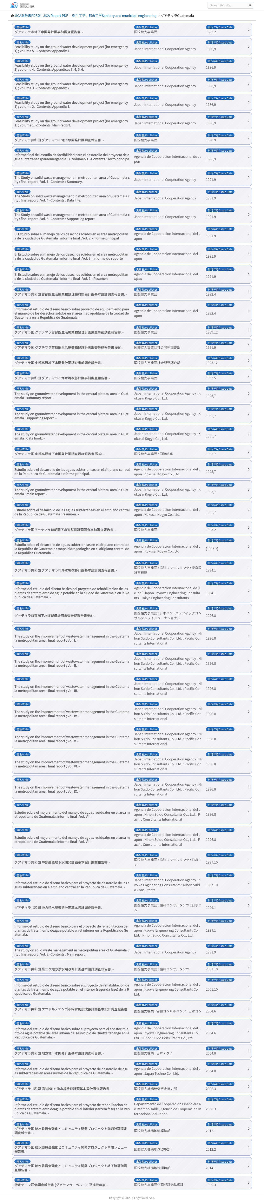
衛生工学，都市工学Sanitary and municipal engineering (114, 15)
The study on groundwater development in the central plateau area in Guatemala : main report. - (71, 492)
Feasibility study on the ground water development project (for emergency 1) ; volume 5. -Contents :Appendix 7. (71, 49)
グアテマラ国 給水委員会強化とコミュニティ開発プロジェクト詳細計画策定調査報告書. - (70, 1131)
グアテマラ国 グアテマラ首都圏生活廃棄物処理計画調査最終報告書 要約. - (69, 347)
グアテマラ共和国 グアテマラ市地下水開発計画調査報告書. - (59, 140)
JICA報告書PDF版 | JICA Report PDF (41, 15)
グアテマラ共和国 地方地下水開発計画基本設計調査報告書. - (59, 1053)
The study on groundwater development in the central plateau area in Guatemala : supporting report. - (71, 416)
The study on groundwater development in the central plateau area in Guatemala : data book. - (71, 436)
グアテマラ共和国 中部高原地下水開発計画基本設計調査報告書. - (62, 862)
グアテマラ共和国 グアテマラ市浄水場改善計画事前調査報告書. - (62, 378)
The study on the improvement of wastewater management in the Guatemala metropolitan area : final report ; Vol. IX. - (71, 789)
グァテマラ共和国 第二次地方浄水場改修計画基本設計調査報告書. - (64, 969)
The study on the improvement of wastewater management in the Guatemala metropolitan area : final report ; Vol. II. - (71, 663)
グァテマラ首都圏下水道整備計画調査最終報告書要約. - (55, 615)
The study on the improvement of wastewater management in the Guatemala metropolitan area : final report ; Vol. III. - (71, 688)
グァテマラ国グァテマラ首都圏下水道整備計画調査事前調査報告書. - (65, 530)
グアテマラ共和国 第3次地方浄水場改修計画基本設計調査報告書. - (63, 1089)
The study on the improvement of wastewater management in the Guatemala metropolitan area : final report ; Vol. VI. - (71, 764)
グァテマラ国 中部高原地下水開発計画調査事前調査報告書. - (59, 363)
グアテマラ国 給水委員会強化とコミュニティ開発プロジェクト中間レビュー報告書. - (70, 1149)
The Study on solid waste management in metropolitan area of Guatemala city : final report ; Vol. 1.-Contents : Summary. (72, 179)
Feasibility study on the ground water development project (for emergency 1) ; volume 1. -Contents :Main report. (71, 123)
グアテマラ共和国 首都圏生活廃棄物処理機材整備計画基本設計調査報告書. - (70, 294)
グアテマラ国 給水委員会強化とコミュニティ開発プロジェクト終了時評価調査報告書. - (70, 1168)
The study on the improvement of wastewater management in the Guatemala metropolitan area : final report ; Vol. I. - (71, 638)
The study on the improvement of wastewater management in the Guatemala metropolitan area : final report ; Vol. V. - (71, 739)
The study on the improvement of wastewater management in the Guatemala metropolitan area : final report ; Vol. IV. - (71, 713)
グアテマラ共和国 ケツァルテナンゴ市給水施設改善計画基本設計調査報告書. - (71, 1011)
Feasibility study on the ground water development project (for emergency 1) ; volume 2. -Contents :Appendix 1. (71, 104)
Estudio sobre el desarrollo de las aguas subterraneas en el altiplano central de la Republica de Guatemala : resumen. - (72, 512)
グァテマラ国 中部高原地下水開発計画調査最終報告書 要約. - (59, 454)
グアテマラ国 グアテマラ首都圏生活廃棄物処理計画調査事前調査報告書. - (69, 332)
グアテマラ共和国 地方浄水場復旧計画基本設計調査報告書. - (59, 907)
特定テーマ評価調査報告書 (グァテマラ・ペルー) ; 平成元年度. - (61, 1185)
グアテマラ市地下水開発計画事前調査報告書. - (48, 32)
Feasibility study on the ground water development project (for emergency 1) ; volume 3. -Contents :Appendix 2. (71, 86)
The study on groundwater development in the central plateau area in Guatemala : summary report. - (71, 395)
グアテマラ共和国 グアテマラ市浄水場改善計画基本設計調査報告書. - (65, 570)
